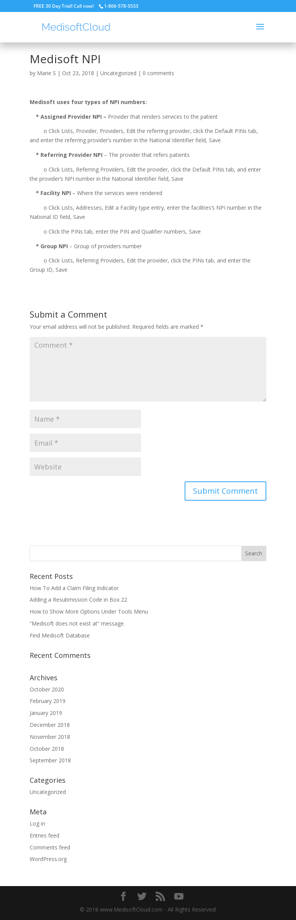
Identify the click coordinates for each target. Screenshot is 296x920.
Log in (37, 823)
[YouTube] (178, 896)
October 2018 (47, 748)
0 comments (158, 73)
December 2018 (50, 724)
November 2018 (50, 736)
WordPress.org (48, 859)
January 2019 (46, 712)
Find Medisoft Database (60, 635)
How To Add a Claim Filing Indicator (74, 588)
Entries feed (44, 835)
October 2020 (47, 689)
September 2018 (50, 760)
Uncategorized (118, 73)
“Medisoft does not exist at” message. (77, 623)
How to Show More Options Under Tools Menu (89, 611)
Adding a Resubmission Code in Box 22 (78, 599)
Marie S (46, 73)
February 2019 (48, 701)
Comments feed (50, 847)
